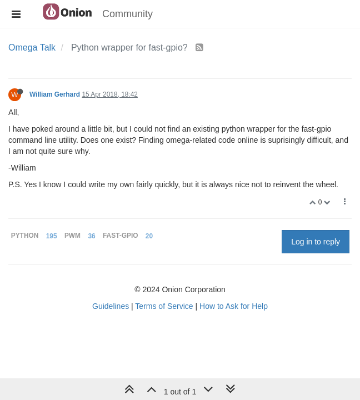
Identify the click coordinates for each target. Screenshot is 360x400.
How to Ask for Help (233, 306)
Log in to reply (315, 241)
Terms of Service (164, 306)
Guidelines (110, 306)
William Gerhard (54, 94)
